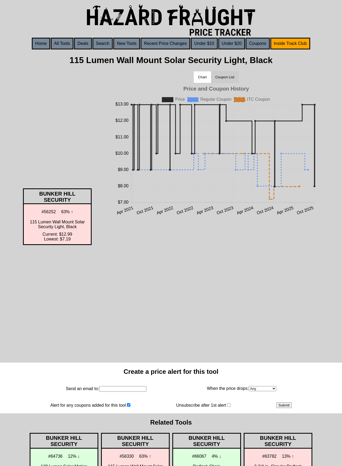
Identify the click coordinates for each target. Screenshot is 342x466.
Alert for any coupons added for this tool (88, 405)
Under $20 (232, 43)
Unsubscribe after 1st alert (201, 405)
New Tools (127, 43)
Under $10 (204, 43)
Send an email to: (82, 388)
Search (103, 43)
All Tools (62, 43)
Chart (202, 77)
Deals (82, 43)
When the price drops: (228, 388)
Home (41, 43)
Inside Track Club (290, 43)
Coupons (257, 43)
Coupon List (224, 77)
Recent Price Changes (165, 43)
